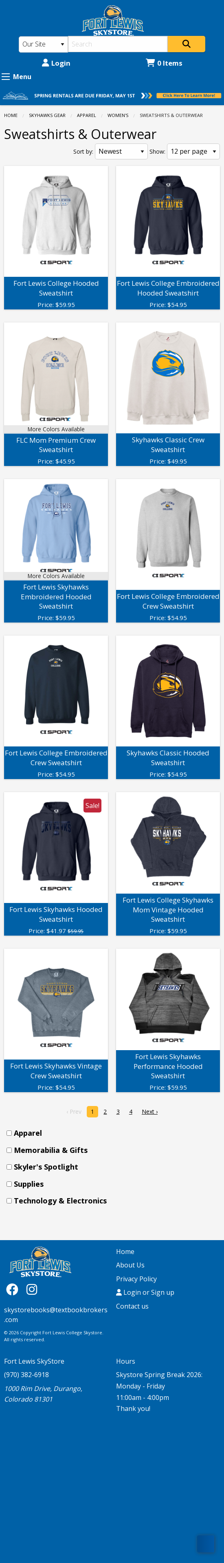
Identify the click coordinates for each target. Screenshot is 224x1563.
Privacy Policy (136, 1278)
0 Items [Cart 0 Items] (164, 63)
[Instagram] (31, 1289)
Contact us (132, 1306)
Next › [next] (150, 1111)
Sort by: (83, 151)
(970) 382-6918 (26, 1374)
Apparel (86, 115)
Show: (157, 151)
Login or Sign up (145, 1292)
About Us (130, 1265)
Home (11, 115)
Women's (118, 115)
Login (56, 63)
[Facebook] (14, 1289)
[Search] (118, 44)
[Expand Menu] (6, 76)
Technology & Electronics (60, 1200)
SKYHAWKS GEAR (47, 115)
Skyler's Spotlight (46, 1167)
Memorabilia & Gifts (51, 1150)
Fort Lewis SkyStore (34, 1361)
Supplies (29, 1184)
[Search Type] (43, 44)
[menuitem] (114, 1133)
